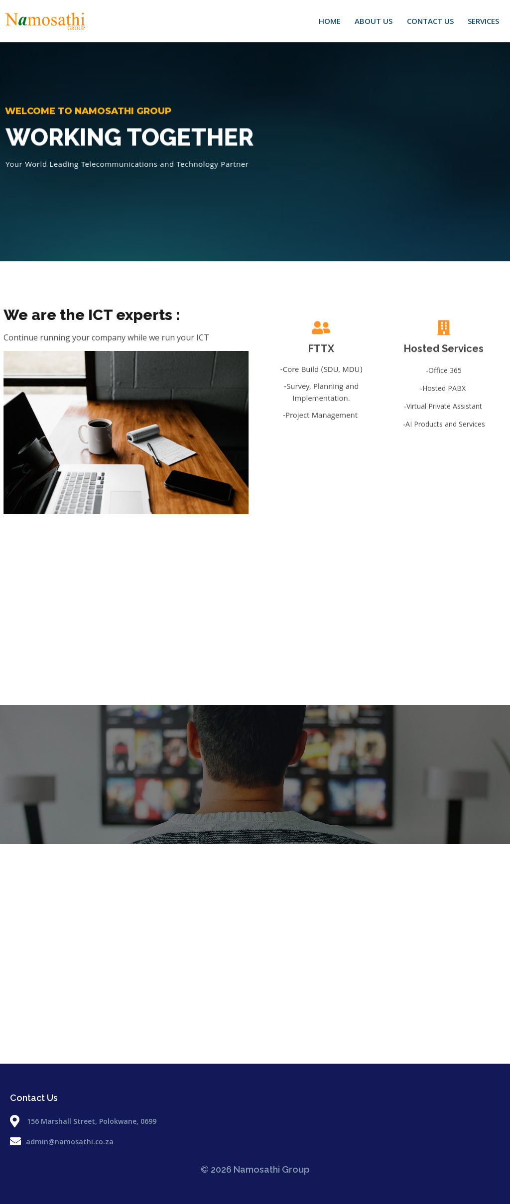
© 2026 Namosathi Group (255, 1169)
